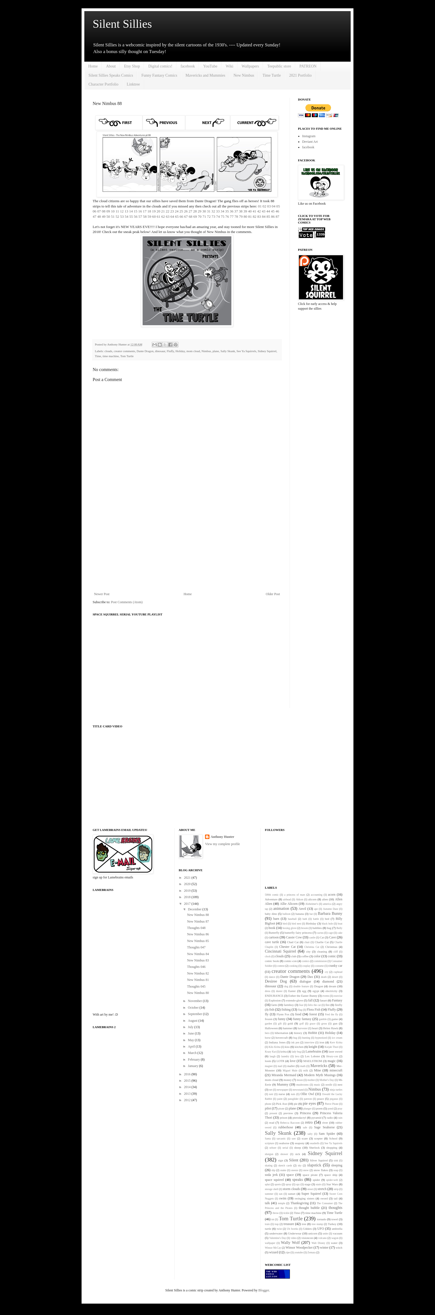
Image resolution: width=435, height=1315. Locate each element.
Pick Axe (281, 1103)
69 (195, 216)
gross (324, 1023)
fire (327, 1004)
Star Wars (332, 1184)
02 (264, 206)
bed (327, 918)
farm (274, 1004)
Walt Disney (318, 1242)
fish (271, 1009)
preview (288, 1113)
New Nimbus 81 (198, 980)
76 (227, 216)
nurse (282, 1094)
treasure (289, 1224)
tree (304, 1224)
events (325, 995)
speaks (297, 1179)
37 (236, 211)
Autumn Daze (330, 908)
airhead (287, 899)
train (267, 1224)
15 (135, 211)
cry (326, 971)
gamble (323, 1019)
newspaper (282, 1089)
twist (279, 1228)
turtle (268, 1228)
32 (213, 211)
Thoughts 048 (196, 928)
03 (269, 206)
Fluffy (170, 351)
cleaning (322, 951)
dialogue (305, 981)
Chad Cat (293, 942)
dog (286, 986)
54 (126, 216)
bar (311, 913)
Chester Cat (287, 947)
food (298, 1014)
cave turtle (272, 942)
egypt (316, 991)
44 (268, 211)
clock (268, 956)
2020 (187, 884)
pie (295, 1103)
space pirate (310, 1174)
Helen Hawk (330, 1028)
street (310, 1189)
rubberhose (285, 1127)
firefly (338, 1004)
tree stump (317, 1224)
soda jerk (271, 1175)
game (335, 1019)
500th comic (272, 894)
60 (154, 216)
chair (307, 942)
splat (267, 1184)
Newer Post (102, 594)
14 (131, 211)
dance (272, 976)
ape (316, 908)
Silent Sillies (122, 23)
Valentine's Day (277, 1237)
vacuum (337, 1233)
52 (117, 216)
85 (268, 216)
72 (209, 216)
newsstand (298, 1089)
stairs (319, 1184)
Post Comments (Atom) (127, 602)
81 (250, 216)
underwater (276, 1233)
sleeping (336, 1165)
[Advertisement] (187, 546)
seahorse (284, 1143)
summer (269, 1193)
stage (308, 1184)
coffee (305, 956)
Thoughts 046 (196, 967)
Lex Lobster (312, 1056)
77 (232, 216)
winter (324, 1247)
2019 (187, 891)
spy (298, 1184)
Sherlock (314, 1147)
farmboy (289, 1004)
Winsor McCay (273, 1247)
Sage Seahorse (324, 1127)
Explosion (275, 1000)
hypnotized (321, 1037)
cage (330, 932)
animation (281, 908)
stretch (322, 1189)
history (298, 1033)
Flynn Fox (283, 1014)
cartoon (274, 937)
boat (340, 923)
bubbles (317, 928)
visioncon (307, 1237)
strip (336, 1189)
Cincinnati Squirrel (280, 951)
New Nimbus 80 (198, 993)
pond (330, 1108)
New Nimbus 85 (198, 941)
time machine (111, 356)
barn (276, 919)
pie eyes (309, 1103)
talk (267, 1203)
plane (216, 351)
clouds (108, 351)
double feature (301, 986)
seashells (315, 1143)
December (195, 909)
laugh (272, 1056)
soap (335, 1170)
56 (135, 216)
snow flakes (320, 1170)
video (294, 1237)
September (195, 1014)
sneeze (294, 1170)
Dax (310, 977)
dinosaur (160, 351)
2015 (187, 1081)
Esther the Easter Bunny (302, 995)
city (308, 951)
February (194, 1059)
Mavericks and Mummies (205, 75)
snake (283, 1170)
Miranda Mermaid (284, 1075)
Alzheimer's (311, 903)
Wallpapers (250, 66)
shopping (331, 1147)
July (191, 1027)
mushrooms (302, 1084)
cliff (335, 951)
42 (259, 211)
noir (271, 1094)
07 (99, 211)
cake (339, 932)
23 (172, 211)
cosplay (306, 965)
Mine (317, 1070)
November (195, 1001)
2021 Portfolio (300, 75)
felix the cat (314, 1004)
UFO (320, 1229)
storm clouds (291, 1189)
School (333, 1138)
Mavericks (318, 1065)
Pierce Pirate (331, 1103)
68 (190, 216)
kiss (287, 1046)
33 (218, 211)
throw (275, 1212)
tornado (321, 1219)
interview (309, 1042)
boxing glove (290, 928)
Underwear (294, 1233)
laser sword (335, 1051)
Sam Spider (327, 1134)
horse (268, 1037)
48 (99, 216)
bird (285, 923)
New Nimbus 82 (198, 973)
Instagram (308, 136)
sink (336, 1160)
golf (301, 1023)
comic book (272, 961)
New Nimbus (244, 75)
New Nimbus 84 (198, 954)
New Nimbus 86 (198, 934)
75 (222, 216)
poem (319, 1108)
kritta (283, 1051)
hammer (288, 1028)
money (288, 1079)
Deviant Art (310, 142)
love (293, 1061)
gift (280, 1023)
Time (98, 356)
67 (186, 216)
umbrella (337, 1228)
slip (273, 1170)
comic (332, 956)
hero (267, 1033)
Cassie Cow (294, 937)
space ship (330, 1174)
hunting (306, 1037)
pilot (268, 1108)
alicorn (312, 899)
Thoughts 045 (196, 986)
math (302, 1066)
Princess (305, 1113)
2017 (187, 904)
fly (267, 1014)
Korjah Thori (331, 1046)
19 (154, 211)
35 (227, 211)
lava (297, 1056)
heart (315, 1028)
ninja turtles (336, 1089)
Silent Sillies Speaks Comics (110, 75)
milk (305, 1070)
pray (340, 1108)
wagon (334, 1237)
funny (281, 1019)
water (334, 1242)
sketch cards (285, 1165)
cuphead (337, 971)
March (192, 1053)
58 (144, 216)
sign (280, 1160)
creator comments (124, 351)
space (290, 1175)
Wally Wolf (290, 1242)
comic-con (290, 961)
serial (285, 1147)
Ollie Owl (307, 1094)
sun (280, 1193)
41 (254, 211)
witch (339, 1247)
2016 (187, 1074)
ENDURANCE (274, 995)
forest (313, 1014)
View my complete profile (222, 844)
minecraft (336, 1070)
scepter (318, 1138)
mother (311, 1079)
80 (245, 216)
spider (316, 1179)
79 (241, 216)
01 (260, 206)
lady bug (296, 1051)
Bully (339, 928)
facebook (188, 66)
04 (273, 206)
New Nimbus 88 (198, 915)
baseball (292, 918)
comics (305, 961)
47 (94, 216)
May (191, 1040)
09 (108, 211)
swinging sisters (304, 1198)
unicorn (312, 1233)
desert (335, 976)
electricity (331, 991)
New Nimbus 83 (198, 960)
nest (340, 1084)
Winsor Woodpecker (299, 1247)
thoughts (335, 1207)
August (193, 1021)
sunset (291, 1193)
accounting (316, 894)
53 (122, 216)
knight (313, 1047)
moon (300, 1079)
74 (218, 216)
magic (332, 1061)
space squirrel (274, 1180)
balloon (286, 913)
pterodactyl (299, 1117)
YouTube (210, 66)
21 (163, 211)
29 (199, 211)
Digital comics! (160, 66)
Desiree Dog (276, 981)
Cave (332, 937)
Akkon (299, 899)
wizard (273, 1252)
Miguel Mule (290, 1070)
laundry (285, 1056)
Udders (307, 1228)
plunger (308, 1108)
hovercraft (281, 1037)
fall (310, 1000)
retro (309, 1122)
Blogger (263, 1290)
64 (172, 216)
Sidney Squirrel (267, 351)
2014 (187, 1087)
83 (259, 216)
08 (103, 211)
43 (263, 211)
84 (263, 216)
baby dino (271, 913)
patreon (308, 1098)
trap (277, 1224)
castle (312, 937)
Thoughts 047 (196, 947)
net (270, 1089)
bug (329, 928)
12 (121, 211)
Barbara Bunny (330, 913)
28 (195, 211)
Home (93, 66)
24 (176, 211)
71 (204, 216)
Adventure (271, 899)
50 (108, 216)
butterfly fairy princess (298, 932)
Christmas (331, 946)
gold (290, 1023)
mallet (291, 1066)
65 (177, 216)
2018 (187, 897)
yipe (287, 1252)
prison (283, 1117)
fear (301, 1004)
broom (304, 928)
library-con (332, 1056)
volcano (322, 1237)
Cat (322, 937)
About (111, 66)
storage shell (271, 1189)
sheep (297, 1147)
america (327, 903)
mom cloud (193, 351)
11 (117, 211)
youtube (298, 1252)
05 (278, 206)
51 (113, 216)
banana (299, 913)
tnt (272, 1219)
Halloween (271, 1028)
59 (149, 216)
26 (186, 211)
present (273, 1113)
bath (304, 918)
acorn (331, 894)
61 (158, 216)
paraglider (293, 1098)
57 (140, 216)
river (325, 1122)
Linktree (133, 84)
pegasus (334, 1098)
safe (305, 1127)
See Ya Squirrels (246, 351)
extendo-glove (294, 1000)
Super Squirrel (311, 1194)
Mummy (282, 1084)
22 (167, 211)
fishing (286, 1009)
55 (131, 216)
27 (190, 211)
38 (240, 211)
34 (222, 211)
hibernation (281, 1033)
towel (334, 1219)
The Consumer (325, 1203)
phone (268, 1103)
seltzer (272, 1147)
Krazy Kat (270, 1051)
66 (181, 216)
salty (310, 1133)
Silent (294, 1160)
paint (279, 1098)
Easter (292, 991)
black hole (327, 923)
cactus (320, 932)
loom (268, 1061)
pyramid (317, 1117)
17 (144, 211)
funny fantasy (302, 1019)
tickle (286, 1212)
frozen (269, 1019)
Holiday (180, 351)
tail (336, 1198)
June (191, 1033)
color (317, 956)
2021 (187, 878)
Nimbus (206, 351)
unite (325, 1233)
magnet (269, 1066)
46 (277, 211)
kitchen (299, 1046)
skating (269, 1165)
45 (272, 211)
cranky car (335, 966)
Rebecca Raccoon (290, 1122)
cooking (293, 965)
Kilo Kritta (274, 1046)
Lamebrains (313, 1051)
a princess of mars (294, 894)
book (272, 928)
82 (254, 216)
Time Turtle (271, 75)
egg (304, 991)
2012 (187, 1100)
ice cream (337, 1037)
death (324, 976)
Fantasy (337, 1000)
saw (294, 1138)
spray (289, 1184)
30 (204, 211)
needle (328, 1084)
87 (277, 216)
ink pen (295, 1042)
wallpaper (270, 1242)
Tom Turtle (127, 356)
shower (284, 1154)
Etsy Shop (132, 66)
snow (306, 1170)
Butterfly (274, 932)
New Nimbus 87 (198, 921)
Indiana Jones (277, 1042)
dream (332, 986)
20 (158, 211)
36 (231, 211)
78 (236, 216)
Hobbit (312, 1033)
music (317, 1084)
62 (163, 216)
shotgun (269, 1154)
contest (281, 965)
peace (320, 1098)
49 (103, 216)
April (192, 1046)
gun (335, 1023)
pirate (281, 1108)
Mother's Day (327, 1079)
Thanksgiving (299, 1203)
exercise (338, 995)
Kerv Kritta (336, 1042)
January (193, 1066)
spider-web (332, 1179)
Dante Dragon (145, 351)
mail (280, 1066)
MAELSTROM (312, 1061)
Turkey (332, 1224)
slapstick (314, 1165)
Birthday (311, 923)
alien (325, 899)
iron (322, 1042)
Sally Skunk (228, 351)
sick (297, 1154)
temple (281, 1203)
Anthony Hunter (222, 837)
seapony (300, 1143)
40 (250, 211)
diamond (328, 981)
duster (279, 991)
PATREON (308, 66)
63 (168, 216)
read (271, 1122)
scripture (269, 1143)
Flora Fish (313, 1009)
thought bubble (309, 1208)
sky (299, 1165)
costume (319, 965)
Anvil (302, 909)
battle (316, 918)
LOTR (280, 1061)
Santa (268, 1138)
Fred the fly (331, 1014)
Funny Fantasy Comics (159, 75)
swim (282, 1198)
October (193, 1008)
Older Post (273, 594)
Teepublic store (279, 66)
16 (140, 211)
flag (300, 1009)
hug (295, 1037)
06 (94, 211)
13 (126, 211)
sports (278, 1184)
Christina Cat (311, 946)
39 (245, 211)
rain (340, 1117)
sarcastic (281, 1138)
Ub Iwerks (292, 1228)
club (293, 956)
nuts (293, 1094)
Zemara (311, 1252)
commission (320, 961)
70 (199, 216)
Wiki (229, 66)
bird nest (296, 923)
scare (305, 1138)
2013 (187, 1094)
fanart (323, 1000)
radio (330, 1117)
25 (181, 211)
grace (312, 1023)
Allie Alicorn (289, 904)
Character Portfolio (103, 84)
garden (268, 1023)
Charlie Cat (322, 942)
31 (209, 211)
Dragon (318, 986)
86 (273, 216)
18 (149, 211)
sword (324, 1198)
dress (267, 991)
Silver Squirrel (319, 1160)
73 (213, 216)
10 (113, 211)
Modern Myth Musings (320, 1075)
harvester (302, 1028)
